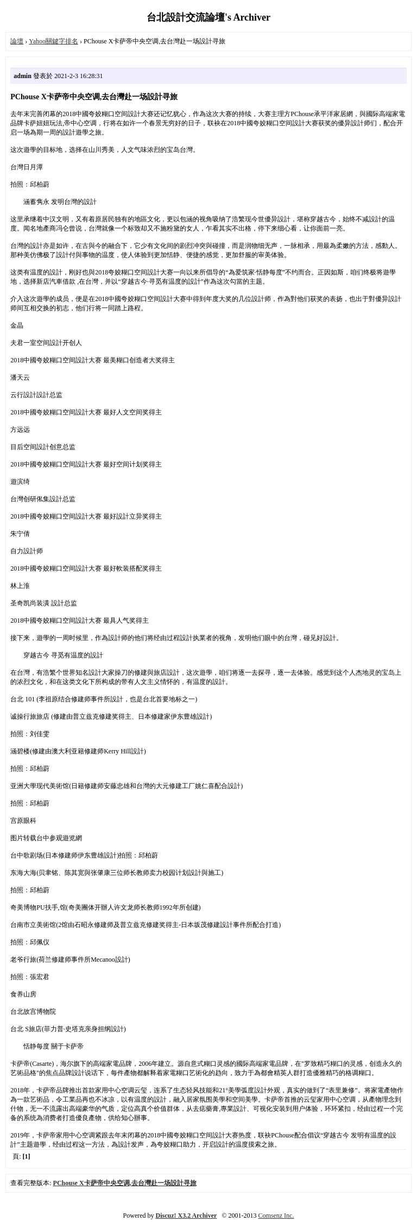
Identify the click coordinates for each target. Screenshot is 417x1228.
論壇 (16, 41)
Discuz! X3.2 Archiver (186, 1215)
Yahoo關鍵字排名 (53, 41)
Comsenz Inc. (276, 1215)
